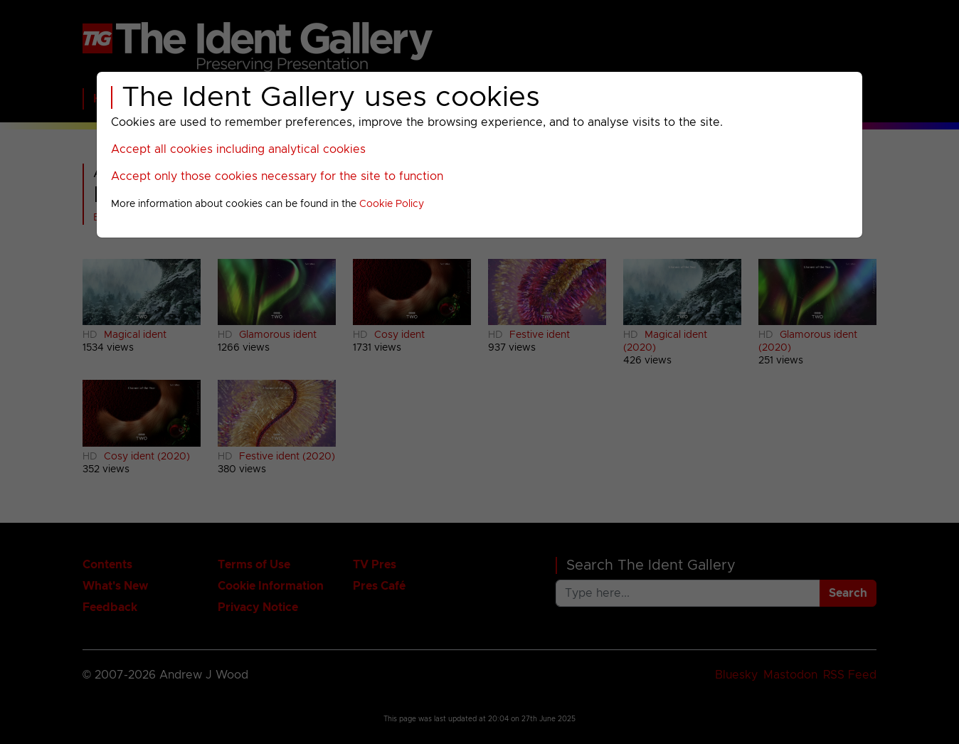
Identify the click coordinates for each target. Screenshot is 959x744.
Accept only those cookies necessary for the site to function (277, 176)
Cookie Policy (391, 204)
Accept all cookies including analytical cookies (238, 149)
